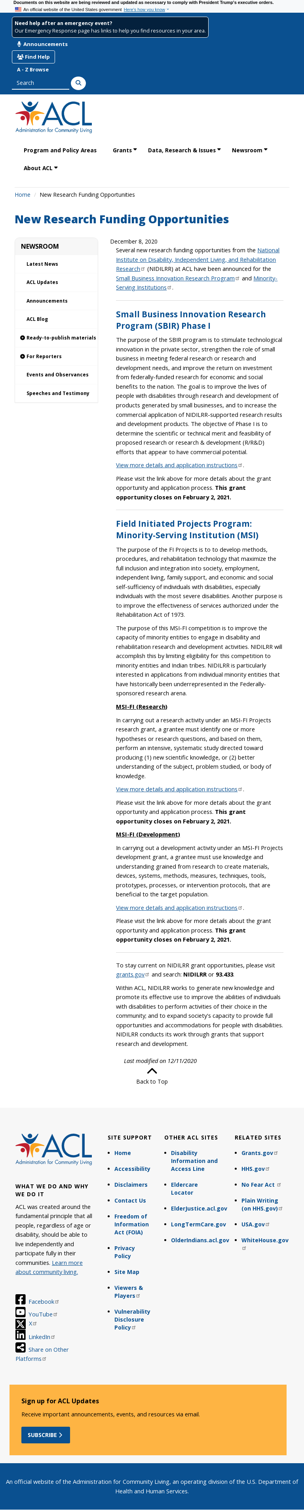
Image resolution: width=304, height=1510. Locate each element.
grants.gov (133, 974)
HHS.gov (255, 1168)
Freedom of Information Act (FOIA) (131, 1224)
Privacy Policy (124, 1252)
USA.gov (255, 1224)
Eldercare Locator (184, 1188)
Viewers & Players (128, 1291)
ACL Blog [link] (37, 319)
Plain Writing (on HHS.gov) (262, 1204)
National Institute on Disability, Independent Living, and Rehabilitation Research (197, 259)
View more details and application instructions (179, 465)
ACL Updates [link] (42, 282)
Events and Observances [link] (58, 374)
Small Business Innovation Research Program (178, 278)
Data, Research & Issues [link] (182, 150)
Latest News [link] (42, 264)
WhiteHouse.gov (265, 1243)
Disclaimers (131, 1184)
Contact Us (130, 1200)
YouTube (43, 1314)
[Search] (78, 83)
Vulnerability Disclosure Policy (132, 1319)
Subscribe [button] (46, 1435)
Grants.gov (260, 1153)
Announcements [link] (47, 300)
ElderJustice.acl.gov (199, 1208)
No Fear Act (261, 1184)
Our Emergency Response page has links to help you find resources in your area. (110, 30)
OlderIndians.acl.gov (199, 1240)
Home (22, 194)
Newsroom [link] (247, 150)
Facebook (44, 1301)
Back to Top (152, 1075)
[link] (56, 338)
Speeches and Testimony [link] (58, 393)
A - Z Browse (33, 69)
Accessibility (132, 1168)
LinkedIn (42, 1337)
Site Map (126, 1272)
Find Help (33, 56)
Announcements (42, 44)
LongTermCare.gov (198, 1224)
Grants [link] (122, 150)
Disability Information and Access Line (194, 1160)
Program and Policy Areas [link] (60, 150)
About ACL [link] (38, 168)
